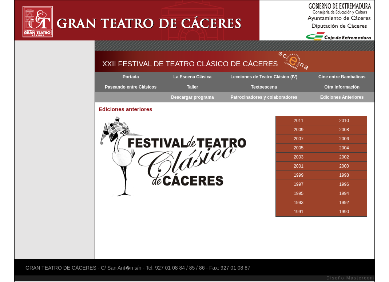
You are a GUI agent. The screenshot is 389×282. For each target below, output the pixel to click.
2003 (298, 157)
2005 (298, 147)
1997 (298, 184)
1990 (344, 211)
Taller (192, 87)
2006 (344, 138)
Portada (131, 76)
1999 (298, 175)
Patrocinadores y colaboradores (264, 97)
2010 (344, 120)
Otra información (342, 87)
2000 (344, 166)
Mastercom (360, 278)
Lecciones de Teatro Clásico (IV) (263, 76)
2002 (344, 157)
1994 (344, 193)
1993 (298, 202)
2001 (298, 166)
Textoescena (264, 87)
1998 (344, 175)
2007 (298, 138)
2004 (344, 147)
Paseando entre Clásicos (130, 87)
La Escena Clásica (193, 76)
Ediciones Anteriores (342, 97)
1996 (344, 184)
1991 (298, 211)
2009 (298, 129)
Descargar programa (192, 97)
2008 (344, 129)
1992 (344, 202)
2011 (298, 120)
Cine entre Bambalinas (341, 76)
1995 (298, 193)
